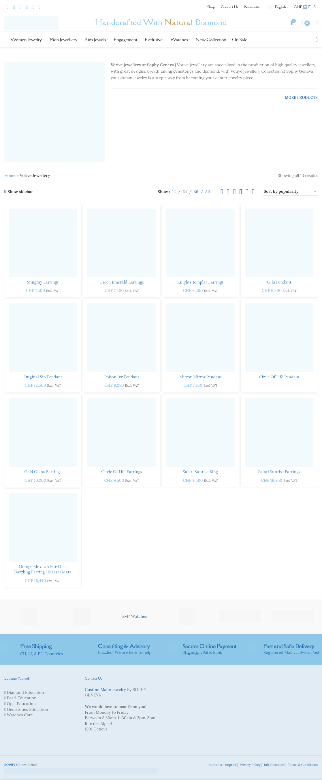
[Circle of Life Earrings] (121, 432)
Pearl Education (22, 697)
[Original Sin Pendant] (43, 337)
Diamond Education (25, 692)
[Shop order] (290, 192)
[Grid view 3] (234, 191)
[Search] (317, 39)
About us (215, 765)
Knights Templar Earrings (200, 282)
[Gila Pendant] (279, 243)
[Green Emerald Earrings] (121, 243)
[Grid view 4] (240, 191)
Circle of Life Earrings (121, 472)
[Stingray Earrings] (43, 243)
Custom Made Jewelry (105, 689)
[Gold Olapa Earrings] (43, 432)
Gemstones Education (27, 709)
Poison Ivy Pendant (121, 377)
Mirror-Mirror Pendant (200, 377)
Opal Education (21, 703)
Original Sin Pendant (43, 377)
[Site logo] (31, 22)
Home (10, 175)
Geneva (15, 765)
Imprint (230, 765)
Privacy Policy (250, 765)
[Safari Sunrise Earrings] (279, 432)
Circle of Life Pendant (279, 377)
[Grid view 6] (253, 191)
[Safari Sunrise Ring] (200, 432)
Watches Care (20, 714)
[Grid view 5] (247, 191)
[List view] (222, 191)
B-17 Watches (134, 616)
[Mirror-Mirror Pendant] (200, 337)
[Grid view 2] (228, 191)
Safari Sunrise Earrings (279, 472)
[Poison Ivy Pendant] (121, 337)
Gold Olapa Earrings (42, 472)
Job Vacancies (274, 765)
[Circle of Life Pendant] (279, 337)
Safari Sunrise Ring (200, 472)
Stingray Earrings (43, 282)
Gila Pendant (279, 282)
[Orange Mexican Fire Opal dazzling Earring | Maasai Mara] (43, 527)
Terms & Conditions (302, 765)
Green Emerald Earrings (121, 282)
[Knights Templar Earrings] (200, 243)
